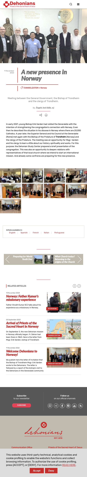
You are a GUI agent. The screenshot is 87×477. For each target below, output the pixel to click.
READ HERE (69, 465)
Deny (51, 470)
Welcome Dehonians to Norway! (21, 353)
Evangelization (31, 88)
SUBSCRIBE (21, 405)
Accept (36, 470)
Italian (46, 233)
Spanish (24, 233)
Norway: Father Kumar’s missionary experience (22, 298)
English (12, 233)
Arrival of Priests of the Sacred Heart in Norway (22, 324)
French (36, 233)
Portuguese (59, 233)
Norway (43, 88)
